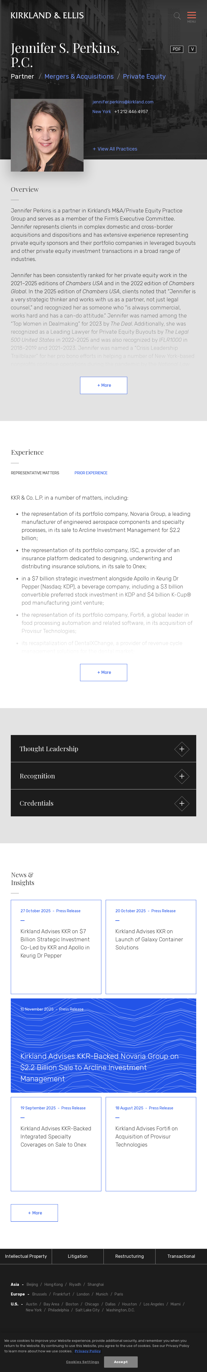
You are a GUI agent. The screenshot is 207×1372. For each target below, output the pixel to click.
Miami (176, 1304)
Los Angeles (154, 1304)
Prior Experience (91, 473)
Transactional (181, 1256)
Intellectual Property (26, 1256)
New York (101, 111)
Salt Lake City (87, 1310)
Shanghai (96, 1284)
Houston (129, 1304)
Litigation (78, 1256)
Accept (121, 1364)
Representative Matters (35, 473)
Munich (102, 1294)
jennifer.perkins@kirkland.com (123, 102)
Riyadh (75, 1284)
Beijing (32, 1284)
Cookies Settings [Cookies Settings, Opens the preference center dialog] (82, 1364)
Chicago (92, 1304)
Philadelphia (58, 1310)
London (83, 1294)
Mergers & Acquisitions (79, 76)
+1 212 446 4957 (131, 111)
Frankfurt (61, 1294)
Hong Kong (53, 1284)
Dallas (110, 1304)
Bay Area (51, 1304)
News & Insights (22, 878)
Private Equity (144, 76)
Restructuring (129, 1256)
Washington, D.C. (120, 1310)
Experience (27, 452)
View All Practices (117, 149)
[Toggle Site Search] (177, 16)
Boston (72, 1304)
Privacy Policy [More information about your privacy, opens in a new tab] (88, 1353)
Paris (119, 1294)
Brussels (39, 1294)
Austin (31, 1304)
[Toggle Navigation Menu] (191, 16)
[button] (103, 748)
